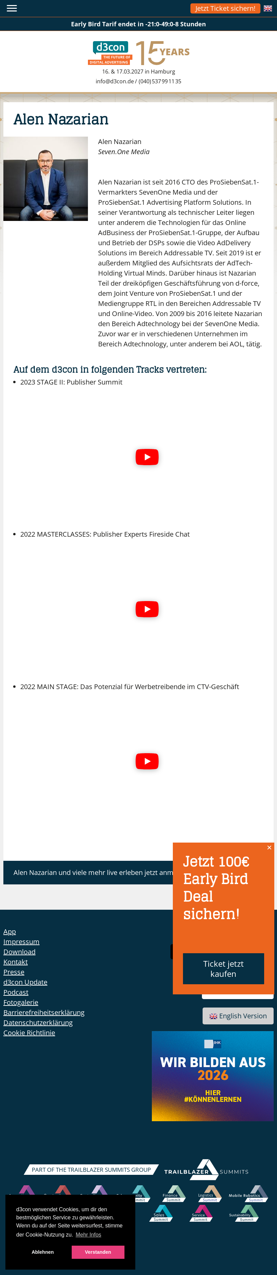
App (9, 931)
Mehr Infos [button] (88, 1235)
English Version (238, 1015)
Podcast (15, 992)
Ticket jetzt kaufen (223, 968)
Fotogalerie (20, 1002)
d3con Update (25, 982)
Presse (13, 971)
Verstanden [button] (98, 1252)
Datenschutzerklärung (38, 1022)
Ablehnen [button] (42, 1252)
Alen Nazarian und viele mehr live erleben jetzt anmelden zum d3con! (121, 872)
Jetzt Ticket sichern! (225, 8)
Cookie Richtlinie (29, 1032)
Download (19, 951)
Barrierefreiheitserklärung (44, 1012)
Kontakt (15, 961)
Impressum (21, 941)
